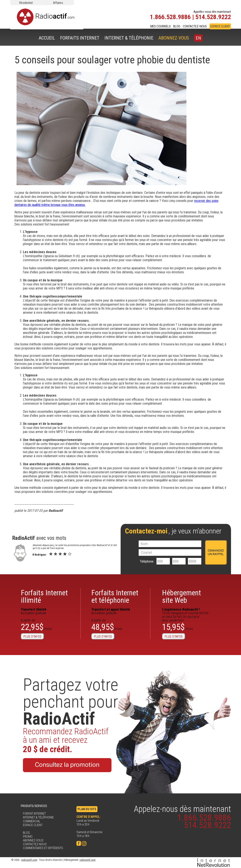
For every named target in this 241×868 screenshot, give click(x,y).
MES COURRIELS (160, 26)
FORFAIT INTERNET (34, 814)
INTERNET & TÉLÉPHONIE (128, 38)
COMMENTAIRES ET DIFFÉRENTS (43, 848)
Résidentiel (26, 2)
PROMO (27, 836)
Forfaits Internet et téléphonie (114, 597)
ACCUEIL (47, 38)
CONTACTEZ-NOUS (195, 26)
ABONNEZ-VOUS (173, 38)
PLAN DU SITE (87, 809)
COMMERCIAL (31, 821)
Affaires (58, 2)
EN (198, 38)
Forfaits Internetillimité (44, 597)
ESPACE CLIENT (220, 26)
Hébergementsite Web (181, 597)
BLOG (176, 26)
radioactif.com (29, 859)
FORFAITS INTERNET (79, 38)
